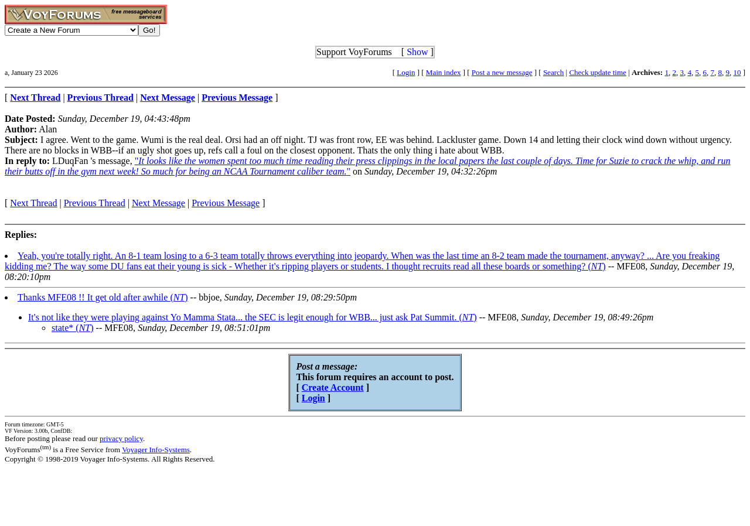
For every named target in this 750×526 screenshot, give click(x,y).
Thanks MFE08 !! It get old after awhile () (103, 297)
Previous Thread (94, 203)
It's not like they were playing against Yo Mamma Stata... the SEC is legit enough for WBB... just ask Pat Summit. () (252, 317)
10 (737, 72)
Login (406, 72)
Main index (443, 72)
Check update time (597, 72)
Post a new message (502, 72)
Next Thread (33, 203)
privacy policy (121, 438)
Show (417, 52)
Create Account (333, 387)
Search (553, 72)
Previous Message (226, 203)
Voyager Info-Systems (156, 449)
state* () (73, 328)
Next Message (158, 203)
